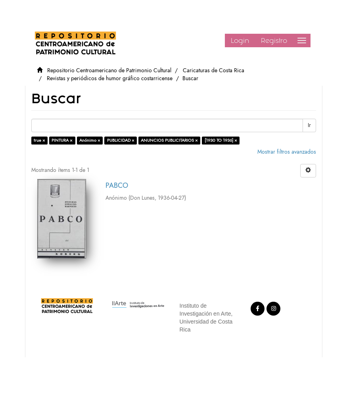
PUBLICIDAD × (120, 140)
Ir (309, 125)
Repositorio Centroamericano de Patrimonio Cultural (109, 70)
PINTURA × (62, 140)
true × (39, 140)
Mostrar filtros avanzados (286, 152)
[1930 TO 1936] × (221, 140)
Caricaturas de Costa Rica (213, 70)
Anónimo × (89, 140)
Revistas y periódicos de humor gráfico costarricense (110, 78)
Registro (274, 40)
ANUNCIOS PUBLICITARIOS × (169, 140)
